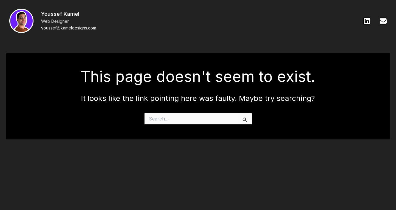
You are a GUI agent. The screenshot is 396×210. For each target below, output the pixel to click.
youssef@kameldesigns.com (68, 27)
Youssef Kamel (60, 14)
